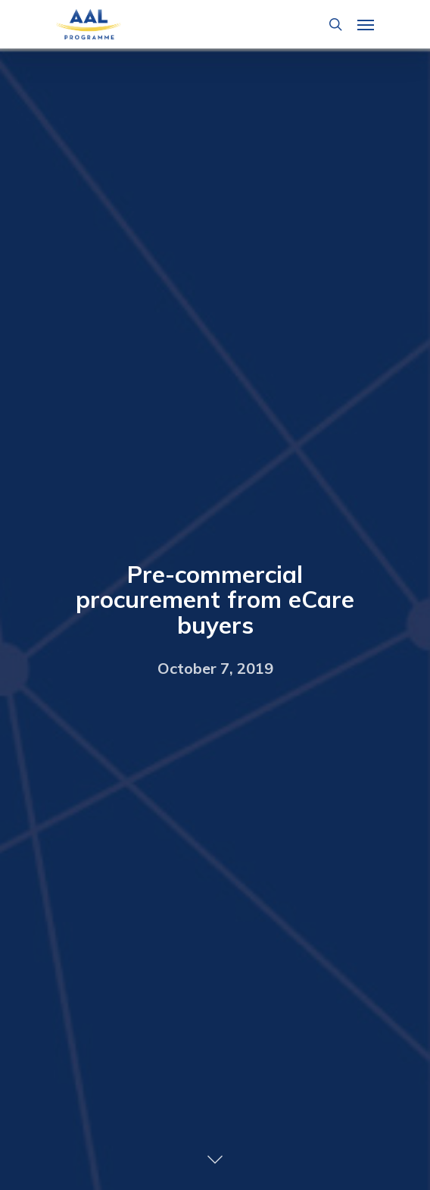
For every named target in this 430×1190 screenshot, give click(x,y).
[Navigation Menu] (365, 24)
